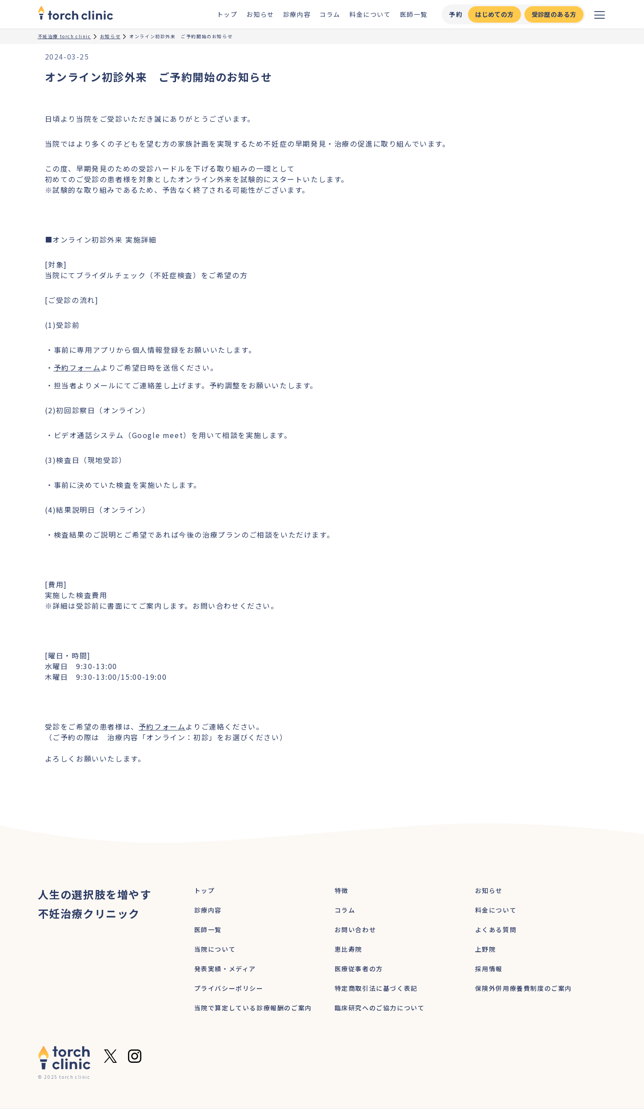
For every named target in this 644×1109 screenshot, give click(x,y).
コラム (330, 14)
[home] (75, 14)
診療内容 (297, 14)
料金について (370, 14)
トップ (227, 14)
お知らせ (260, 14)
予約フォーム (77, 367)
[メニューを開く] (599, 14)
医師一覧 (414, 14)
